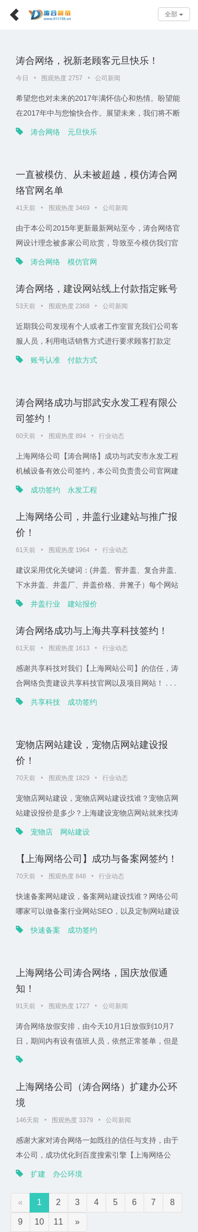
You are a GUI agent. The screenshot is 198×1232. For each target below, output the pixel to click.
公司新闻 (107, 78)
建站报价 (82, 604)
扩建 (38, 1174)
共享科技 (45, 702)
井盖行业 (45, 604)
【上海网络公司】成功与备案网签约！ (96, 859)
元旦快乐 (82, 132)
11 (58, 1221)
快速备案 (45, 930)
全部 (174, 14)
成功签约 (45, 490)
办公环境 (67, 1174)
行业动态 (111, 436)
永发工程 (82, 490)
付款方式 (82, 360)
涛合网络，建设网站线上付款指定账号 (96, 288)
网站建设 (75, 832)
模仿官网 (82, 262)
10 (39, 1221)
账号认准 (45, 360)
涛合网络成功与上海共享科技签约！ (92, 631)
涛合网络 (45, 132)
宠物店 (42, 832)
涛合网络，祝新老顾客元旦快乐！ (87, 60)
